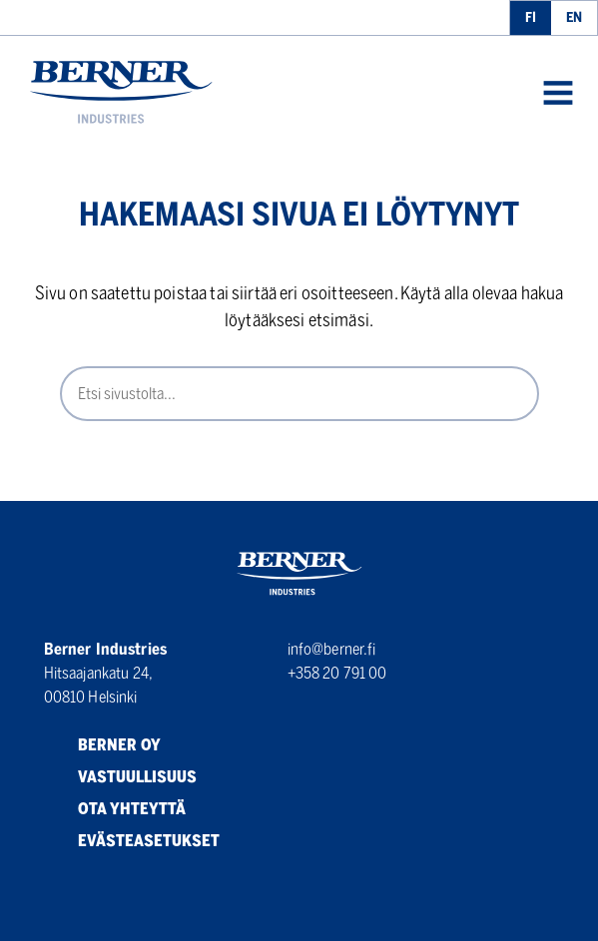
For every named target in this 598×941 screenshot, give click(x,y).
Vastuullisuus (120, 777)
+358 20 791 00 (337, 673)
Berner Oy (102, 745)
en (574, 17)
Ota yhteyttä (115, 809)
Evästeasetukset (132, 841)
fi (530, 17)
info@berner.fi (332, 649)
